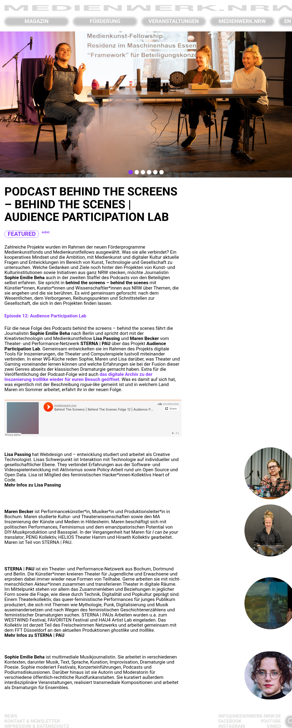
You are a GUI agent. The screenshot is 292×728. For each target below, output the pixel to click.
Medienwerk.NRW (242, 21)
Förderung (105, 21)
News (10, 716)
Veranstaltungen (174, 21)
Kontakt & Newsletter (32, 721)
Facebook (230, 721)
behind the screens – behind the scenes (113, 328)
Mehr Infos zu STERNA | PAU (34, 635)
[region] (146, 104)
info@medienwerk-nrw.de (249, 716)
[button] (130, 172)
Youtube (270, 721)
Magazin (36, 21)
